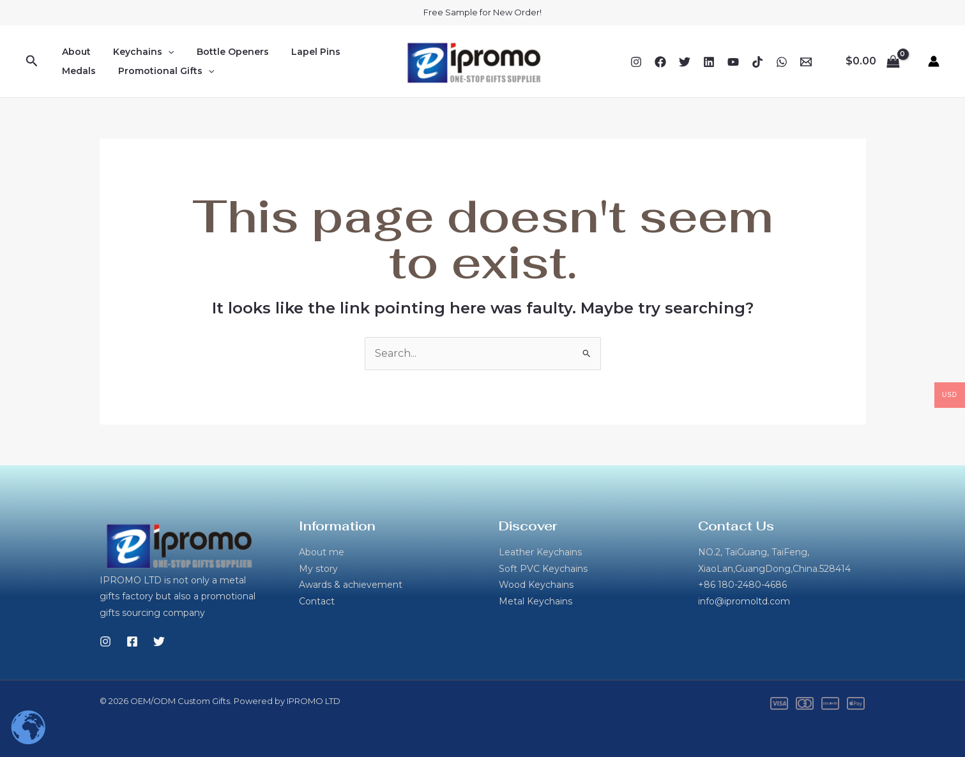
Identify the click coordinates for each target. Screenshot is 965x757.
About (74, 51)
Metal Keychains (535, 601)
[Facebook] (660, 62)
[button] (32, 61)
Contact (317, 601)
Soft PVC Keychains (543, 568)
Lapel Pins (299, 51)
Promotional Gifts (160, 70)
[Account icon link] (933, 61)
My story (318, 568)
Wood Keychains (536, 584)
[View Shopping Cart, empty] (872, 61)
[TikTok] (757, 62)
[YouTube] (733, 62)
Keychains (137, 51)
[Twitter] (684, 62)
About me (321, 552)
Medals (77, 71)
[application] (161, 51)
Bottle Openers (221, 51)
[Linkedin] (709, 62)
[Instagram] (636, 62)
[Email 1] (806, 62)
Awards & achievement (350, 584)
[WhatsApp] (781, 62)
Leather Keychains (540, 552)
